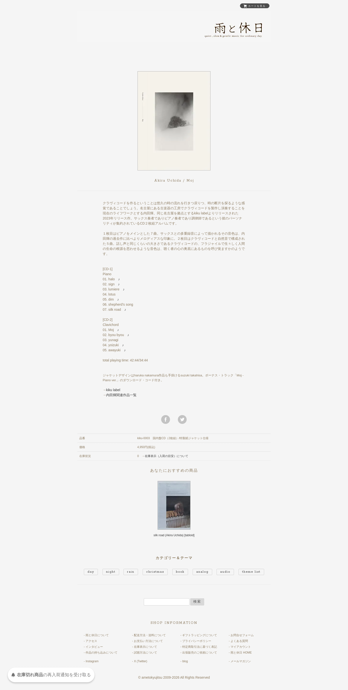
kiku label (113, 390)
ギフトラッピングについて (199, 635)
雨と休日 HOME (241, 652)
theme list (251, 572)
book (180, 572)
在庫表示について (145, 646)
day (90, 572)
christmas (155, 572)
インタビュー (94, 646)
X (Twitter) (140, 661)
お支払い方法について (148, 641)
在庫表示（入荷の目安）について (166, 456)
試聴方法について (145, 652)
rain (130, 572)
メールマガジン (241, 661)
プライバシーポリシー (196, 641)
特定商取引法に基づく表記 (199, 646)
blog (185, 661)
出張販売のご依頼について (199, 652)
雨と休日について (97, 635)
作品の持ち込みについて (101, 652)
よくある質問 (239, 641)
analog (202, 572)
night (111, 572)
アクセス (91, 641)
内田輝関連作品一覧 (121, 395)
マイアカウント (241, 646)
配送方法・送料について (150, 635)
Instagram (92, 661)
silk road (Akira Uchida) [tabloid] (173, 535)
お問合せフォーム (242, 635)
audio (225, 572)
